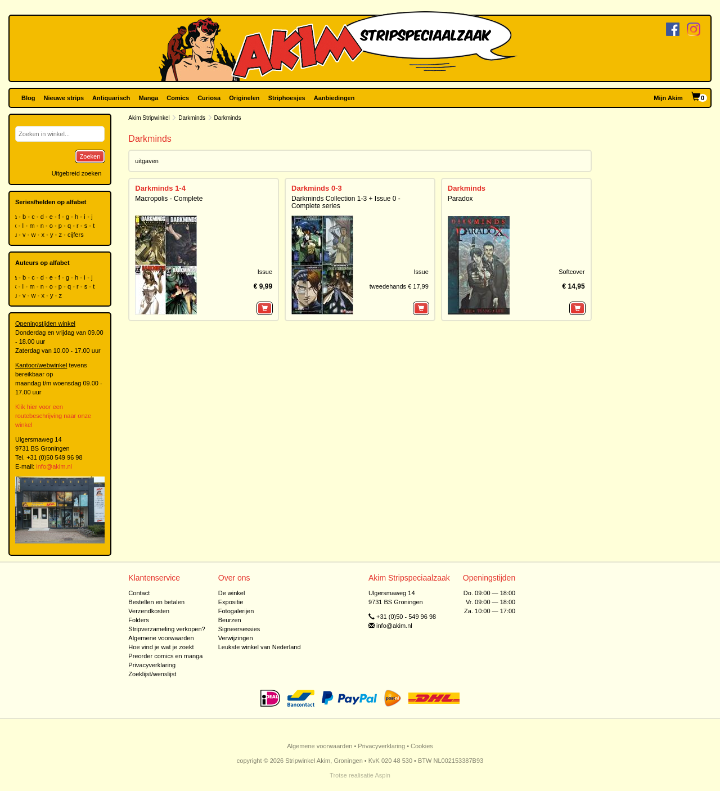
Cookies (422, 746)
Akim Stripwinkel (148, 118)
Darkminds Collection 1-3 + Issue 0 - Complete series (345, 202)
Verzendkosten (148, 611)
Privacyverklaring (152, 665)
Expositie (231, 602)
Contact (139, 593)
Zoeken (90, 156)
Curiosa (208, 98)
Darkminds (191, 118)
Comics (177, 98)
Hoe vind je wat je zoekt (161, 647)
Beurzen (229, 620)
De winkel (231, 593)
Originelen (244, 98)
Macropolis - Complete (168, 199)
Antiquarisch (111, 98)
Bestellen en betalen (156, 602)
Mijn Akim (668, 98)
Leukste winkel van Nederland (259, 647)
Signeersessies (239, 629)
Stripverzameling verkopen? (166, 629)
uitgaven (147, 161)
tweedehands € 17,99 (399, 286)
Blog (28, 98)
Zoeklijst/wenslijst (152, 674)
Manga (148, 98)
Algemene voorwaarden (161, 638)
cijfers (76, 234)
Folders (138, 620)
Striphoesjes (286, 98)
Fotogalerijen (236, 611)
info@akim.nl (54, 466)
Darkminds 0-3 (316, 188)
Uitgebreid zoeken (77, 173)
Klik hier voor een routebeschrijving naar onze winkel (53, 415)
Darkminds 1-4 (160, 188)
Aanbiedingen (334, 98)
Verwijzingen (235, 638)
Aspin (382, 775)
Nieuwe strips (64, 98)
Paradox (460, 199)
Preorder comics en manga (165, 656)
